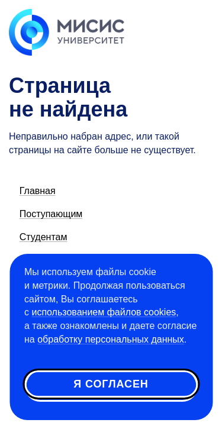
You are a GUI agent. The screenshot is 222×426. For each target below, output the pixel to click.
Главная (38, 191)
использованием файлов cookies (103, 312)
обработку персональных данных (110, 339)
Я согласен (110, 384)
